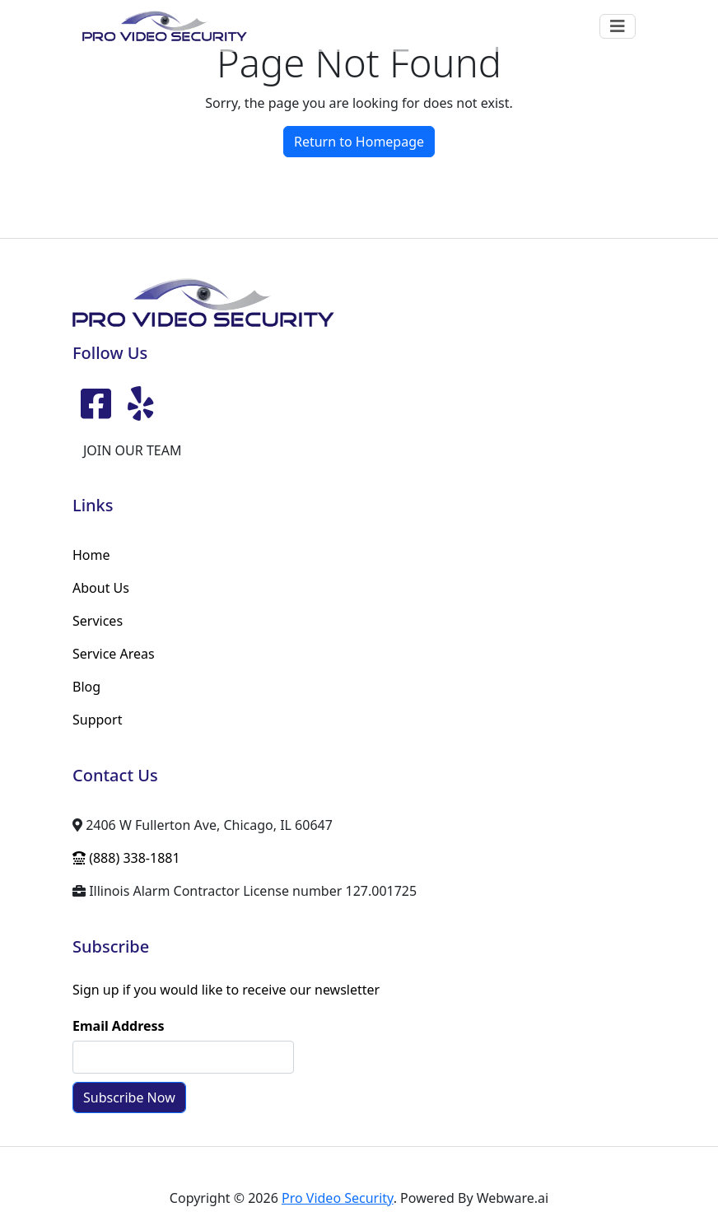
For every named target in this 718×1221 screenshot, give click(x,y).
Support (97, 720)
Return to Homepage (359, 142)
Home (91, 555)
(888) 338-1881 (126, 858)
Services (97, 621)
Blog (86, 687)
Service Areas (113, 654)
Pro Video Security (338, 1198)
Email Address (118, 1026)
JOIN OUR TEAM (132, 450)
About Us (100, 588)
